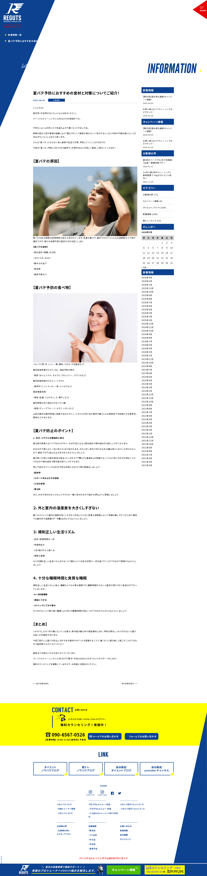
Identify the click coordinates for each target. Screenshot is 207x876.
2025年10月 (147, 292)
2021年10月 (147, 444)
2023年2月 (147, 388)
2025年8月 (147, 299)
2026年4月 (147, 278)
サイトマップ (126, 839)
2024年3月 (147, 352)
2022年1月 (147, 434)
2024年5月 (147, 345)
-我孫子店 (93, 849)
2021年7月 (147, 455)
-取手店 (92, 830)
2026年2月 (147, 282)
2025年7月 (147, 303)
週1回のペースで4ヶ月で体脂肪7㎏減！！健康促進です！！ (157, 162)
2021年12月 (147, 437)
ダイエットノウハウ (151, 208)
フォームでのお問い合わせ (142, 736)
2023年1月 (147, 391)
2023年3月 (147, 384)
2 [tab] (203, 71)
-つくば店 (92, 835)
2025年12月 (147, 289)
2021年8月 (147, 452)
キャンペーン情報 (151, 202)
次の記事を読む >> (129, 683)
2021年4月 (147, 466)
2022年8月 (147, 409)
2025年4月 (147, 310)
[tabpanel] (103, 36)
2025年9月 (147, 296)
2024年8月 (147, 338)
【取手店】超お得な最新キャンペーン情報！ (157, 98)
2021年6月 (147, 459)
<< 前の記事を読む (41, 683)
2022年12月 (147, 395)
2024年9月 (147, 335)
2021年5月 (147, 462)
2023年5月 (147, 377)
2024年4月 (147, 349)
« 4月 (144, 268)
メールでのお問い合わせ (106, 736)
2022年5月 (147, 420)
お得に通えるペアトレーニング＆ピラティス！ (157, 111)
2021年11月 (147, 441)
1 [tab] (200, 71)
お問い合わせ (126, 826)
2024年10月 (147, 331)
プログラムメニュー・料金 (100, 804)
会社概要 (124, 835)
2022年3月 (147, 427)
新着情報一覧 (15, 35)
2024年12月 (147, 324)
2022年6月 (147, 416)
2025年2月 (147, 317)
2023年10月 (147, 363)
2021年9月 (147, 448)
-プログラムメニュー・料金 (100, 808)
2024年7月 (147, 342)
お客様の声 (148, 195)
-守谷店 (92, 844)
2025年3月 (147, 313)
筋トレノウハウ (149, 221)
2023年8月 (147, 367)
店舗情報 (92, 826)
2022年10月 (147, 402)
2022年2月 (147, 430)
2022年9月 (147, 406)
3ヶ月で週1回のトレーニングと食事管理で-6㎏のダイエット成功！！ (157, 176)
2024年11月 (147, 328)
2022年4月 (147, 423)
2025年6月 (147, 306)
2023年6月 (147, 374)
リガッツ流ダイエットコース (133, 804)
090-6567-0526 (68, 734)
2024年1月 (147, 356)
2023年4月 (147, 381)
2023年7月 (147, 370)
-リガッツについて (65, 813)
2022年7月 (147, 413)
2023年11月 (147, 360)
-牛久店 (92, 839)
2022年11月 (147, 399)
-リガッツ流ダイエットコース (133, 808)
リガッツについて (65, 804)
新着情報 (56, 100)
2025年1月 (147, 321)
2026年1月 (147, 285)
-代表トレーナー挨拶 (67, 808)
